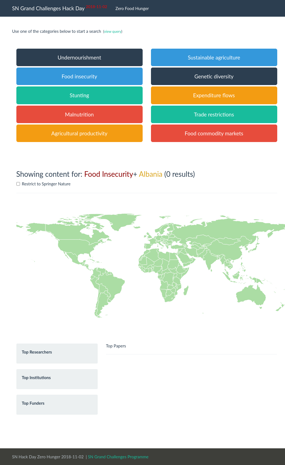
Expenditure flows (214, 95)
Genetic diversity (213, 76)
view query (112, 31)
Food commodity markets (214, 133)
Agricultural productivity (79, 133)
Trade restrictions (214, 114)
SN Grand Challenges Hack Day (59, 7)
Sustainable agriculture (214, 57)
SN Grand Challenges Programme (118, 456)
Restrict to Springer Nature (43, 183)
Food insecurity (79, 76)
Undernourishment (79, 57)
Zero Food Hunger (132, 8)
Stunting (79, 95)
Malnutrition (79, 114)
